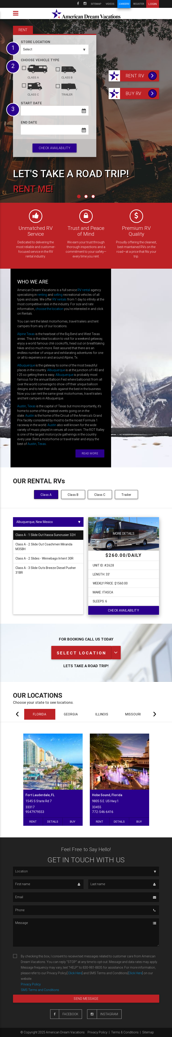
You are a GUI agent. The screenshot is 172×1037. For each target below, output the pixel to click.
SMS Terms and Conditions (40, 990)
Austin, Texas (26, 406)
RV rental (83, 290)
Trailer (126, 495)
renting (42, 295)
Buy (72, 822)
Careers (124, 4)
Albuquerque (26, 365)
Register (138, 3)
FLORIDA (39, 714)
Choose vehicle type (40, 60)
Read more (90, 453)
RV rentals (59, 299)
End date (29, 122)
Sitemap (96, 3)
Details (52, 822)
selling (58, 295)
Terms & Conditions (125, 1032)
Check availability (54, 148)
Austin (29, 416)
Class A (46, 495)
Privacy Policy (31, 984)
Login (152, 4)
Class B (73, 495)
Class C (99, 495)
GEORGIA (71, 714)
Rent (33, 822)
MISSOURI (133, 714)
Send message (86, 999)
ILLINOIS (101, 714)
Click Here (74, 973)
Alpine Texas (26, 334)
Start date (31, 103)
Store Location (35, 42)
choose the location (49, 309)
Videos (110, 3)
